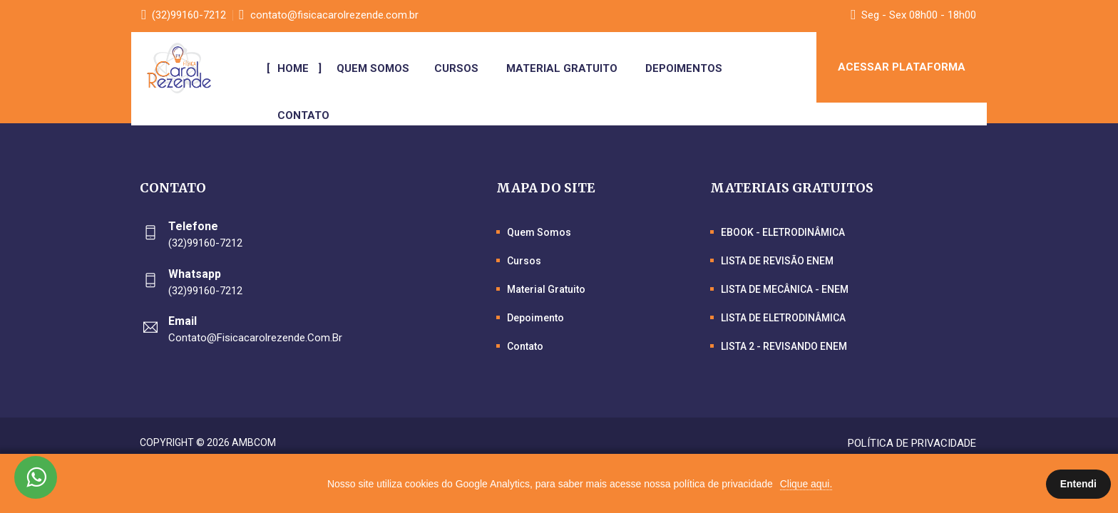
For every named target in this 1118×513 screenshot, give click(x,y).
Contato (306, 115)
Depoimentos (687, 68)
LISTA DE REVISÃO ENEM (777, 260)
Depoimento (535, 317)
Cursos (459, 68)
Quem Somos (374, 68)
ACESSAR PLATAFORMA (901, 67)
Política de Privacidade (912, 443)
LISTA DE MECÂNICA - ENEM (784, 289)
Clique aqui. (806, 483)
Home (296, 68)
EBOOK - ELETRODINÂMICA (783, 232)
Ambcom (254, 442)
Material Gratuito (565, 68)
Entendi (1078, 483)
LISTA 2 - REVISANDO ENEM (784, 346)
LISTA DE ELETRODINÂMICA (783, 317)
